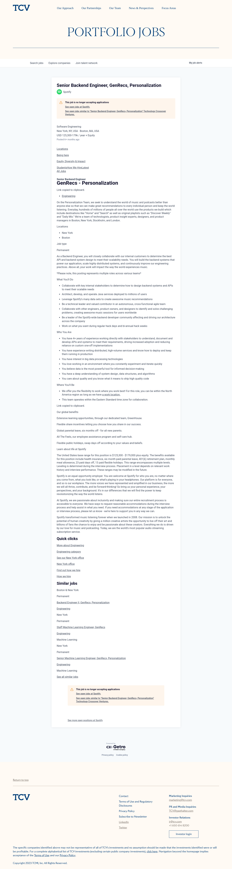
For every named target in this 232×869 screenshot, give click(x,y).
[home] (21, 8)
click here (152, 851)
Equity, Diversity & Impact (71, 161)
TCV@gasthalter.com (181, 810)
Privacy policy (108, 755)
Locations (62, 148)
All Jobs (61, 171)
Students (62, 167)
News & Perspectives (141, 8)
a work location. (111, 394)
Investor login (184, 834)
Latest (85, 167)
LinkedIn (124, 822)
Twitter (123, 827)
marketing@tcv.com (180, 800)
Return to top (21, 780)
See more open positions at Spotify (85, 720)
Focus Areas (169, 8)
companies (59, 63)
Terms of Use (41, 855)
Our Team (115, 8)
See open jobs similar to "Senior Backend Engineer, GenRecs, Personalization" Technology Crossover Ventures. (115, 113)
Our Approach (65, 8)
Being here (63, 155)
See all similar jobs (67, 676)
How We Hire (74, 167)
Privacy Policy (127, 811)
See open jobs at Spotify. (77, 107)
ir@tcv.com (175, 821)
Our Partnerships (91, 8)
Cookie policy (122, 755)
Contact (123, 796)
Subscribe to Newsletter (133, 816)
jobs (36, 63)
